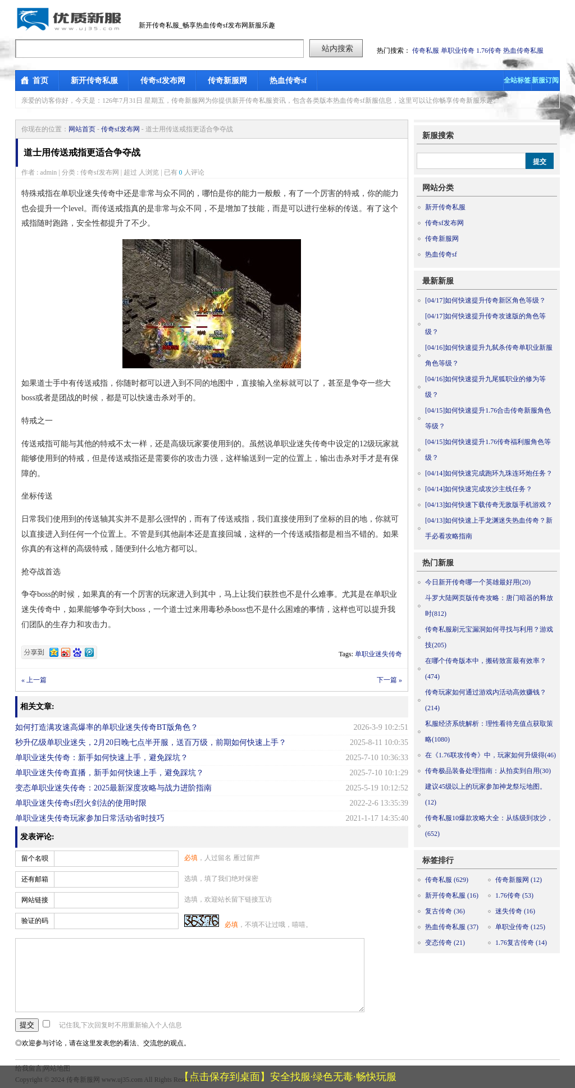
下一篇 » (389, 680)
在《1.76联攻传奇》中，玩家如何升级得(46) (490, 755)
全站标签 (517, 80)
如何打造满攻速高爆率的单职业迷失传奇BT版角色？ (106, 727)
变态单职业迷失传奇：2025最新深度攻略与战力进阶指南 (113, 788)
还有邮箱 (34, 879)
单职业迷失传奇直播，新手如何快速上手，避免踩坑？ (109, 773)
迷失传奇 (515, 911)
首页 (40, 80)
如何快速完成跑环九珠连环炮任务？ (489, 473)
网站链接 (34, 900)
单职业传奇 (457, 50)
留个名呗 (34, 858)
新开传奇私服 (94, 80)
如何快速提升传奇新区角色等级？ (485, 300)
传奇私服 (425, 50)
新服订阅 (545, 80)
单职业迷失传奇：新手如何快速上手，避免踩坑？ (101, 757)
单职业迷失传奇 (378, 654)
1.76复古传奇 (521, 943)
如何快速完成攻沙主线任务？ (478, 489)
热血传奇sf (288, 80)
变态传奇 (445, 943)
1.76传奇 (488, 50)
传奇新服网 (227, 80)
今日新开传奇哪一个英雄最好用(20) (478, 582)
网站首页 (82, 129)
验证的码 (34, 921)
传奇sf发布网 (162, 80)
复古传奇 (445, 911)
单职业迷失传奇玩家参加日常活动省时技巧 (90, 818)
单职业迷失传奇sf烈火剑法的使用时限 (81, 803)
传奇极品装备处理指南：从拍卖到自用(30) (488, 771)
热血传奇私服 (523, 50)
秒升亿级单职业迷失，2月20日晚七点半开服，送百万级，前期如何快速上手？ (150, 742)
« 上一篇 (34, 680)
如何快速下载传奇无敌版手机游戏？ (489, 505)
